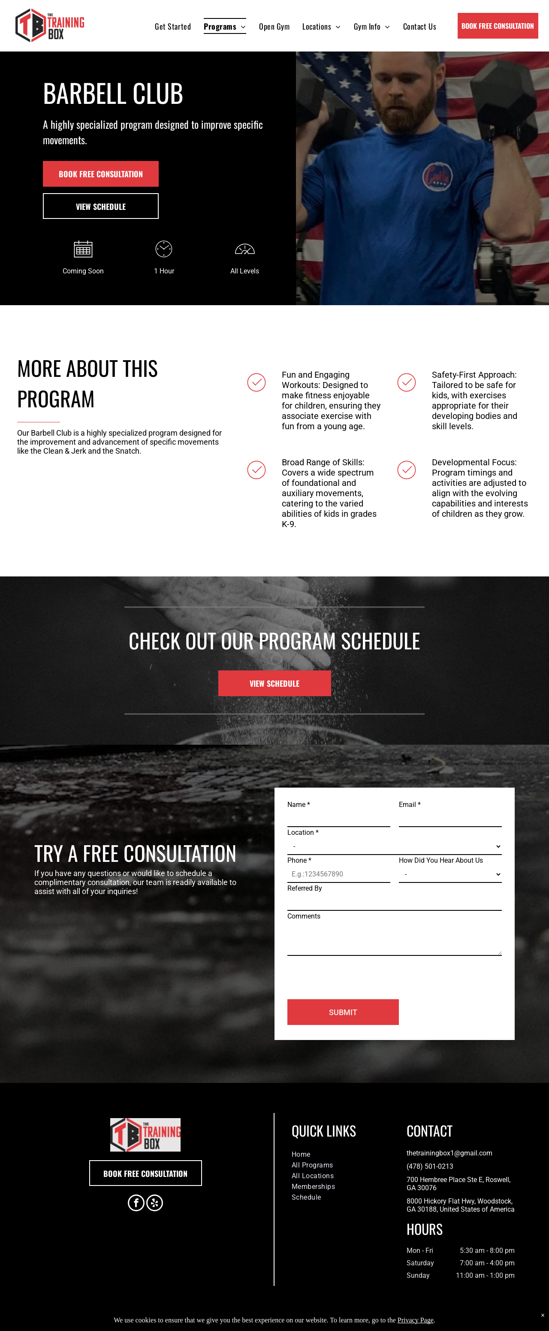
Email (410, 804)
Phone (299, 860)
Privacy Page (416, 1320)
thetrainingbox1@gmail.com (449, 1153)
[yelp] (154, 1204)
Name (298, 804)
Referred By (304, 888)
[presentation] (352, 974)
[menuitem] (172, 26)
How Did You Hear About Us (441, 860)
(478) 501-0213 (430, 1166)
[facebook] (136, 1204)
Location (303, 832)
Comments (303, 916)
